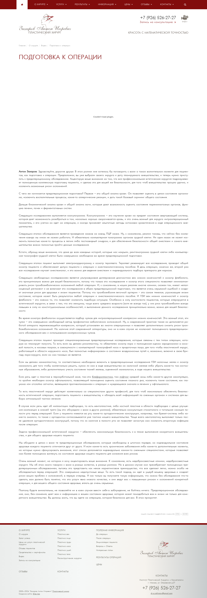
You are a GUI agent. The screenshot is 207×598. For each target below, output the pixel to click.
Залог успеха (24, 538)
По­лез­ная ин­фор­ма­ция (110, 530)
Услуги (60, 5)
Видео (21, 556)
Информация (106, 5)
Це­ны (99, 565)
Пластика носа (64, 546)
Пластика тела (63, 554)
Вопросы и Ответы (104, 546)
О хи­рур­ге (24, 530)
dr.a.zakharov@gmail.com (161, 593)
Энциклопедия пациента (106, 542)
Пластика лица (63, 538)
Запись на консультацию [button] (156, 22)
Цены (127, 5)
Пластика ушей (64, 550)
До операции (102, 534)
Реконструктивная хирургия (69, 558)
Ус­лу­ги (61, 530)
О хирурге (39, 5)
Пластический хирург (60, 591)
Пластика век (63, 534)
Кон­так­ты (62, 572)
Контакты (165, 5)
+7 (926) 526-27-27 (161, 588)
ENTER (185, 514)
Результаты (81, 5)
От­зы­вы (23, 572)
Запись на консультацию (29, 560)
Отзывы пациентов (27, 548)
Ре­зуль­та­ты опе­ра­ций (108, 558)
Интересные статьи (104, 550)
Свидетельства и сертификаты (32, 552)
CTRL (177, 514)
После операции (103, 538)
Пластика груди (64, 542)
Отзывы (145, 5)
